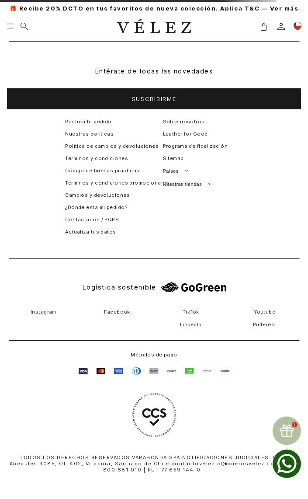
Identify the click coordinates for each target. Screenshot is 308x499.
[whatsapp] (287, 464)
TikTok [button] (191, 312)
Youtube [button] (264, 312)
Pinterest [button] (265, 324)
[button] (263, 26)
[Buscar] (24, 26)
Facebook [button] (117, 312)
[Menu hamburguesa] (10, 26)
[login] (281, 26)
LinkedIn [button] (191, 324)
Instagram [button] (43, 312)
